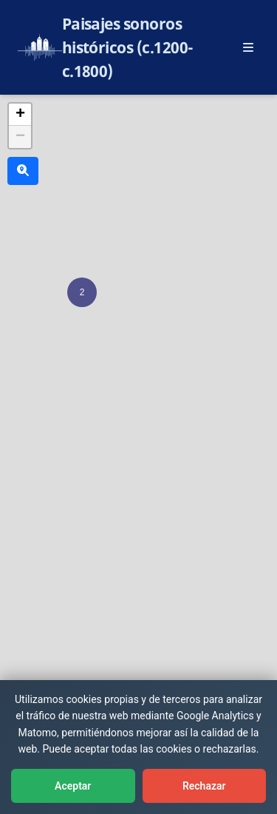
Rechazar (204, 786)
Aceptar (73, 786)
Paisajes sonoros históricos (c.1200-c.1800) (128, 47)
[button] (82, 292)
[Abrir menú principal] (248, 47)
